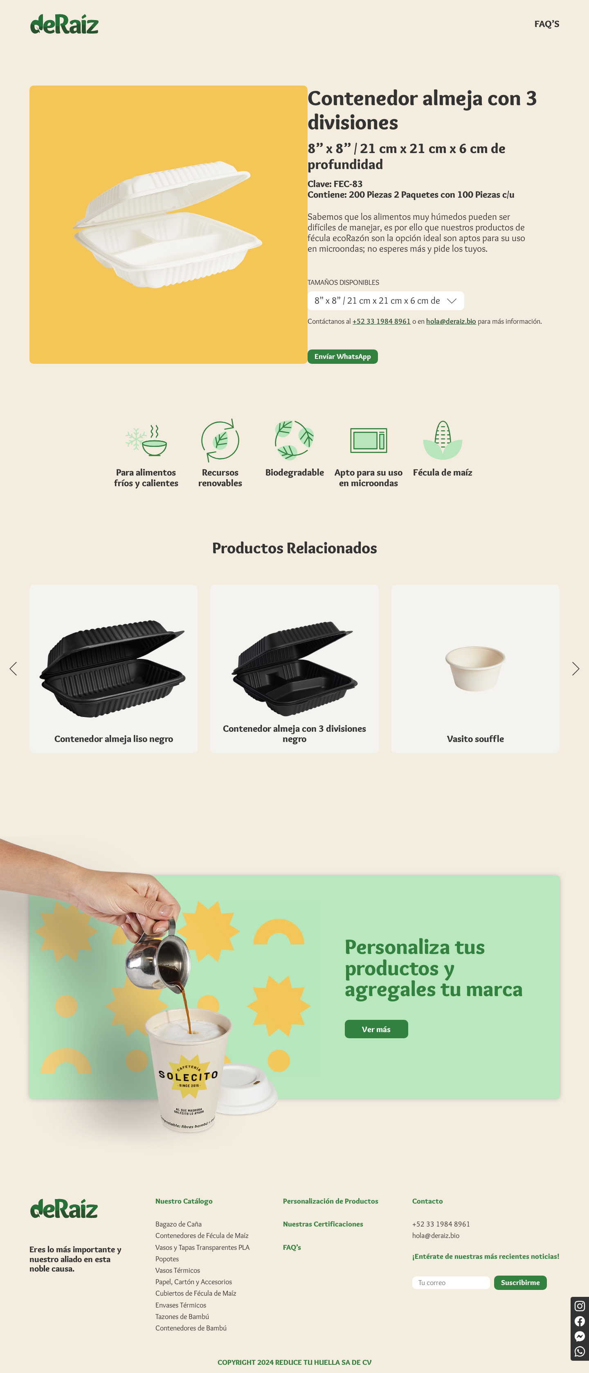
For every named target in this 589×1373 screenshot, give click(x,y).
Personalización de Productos (330, 1189)
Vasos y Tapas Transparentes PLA (202, 1235)
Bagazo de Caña (178, 1212)
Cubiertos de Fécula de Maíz (195, 1281)
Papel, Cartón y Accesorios (193, 1269)
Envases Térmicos (180, 1292)
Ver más (377, 1017)
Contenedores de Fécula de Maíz (202, 1223)
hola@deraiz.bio (451, 308)
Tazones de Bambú (182, 1304)
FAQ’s (292, 1235)
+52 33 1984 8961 (382, 308)
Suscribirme (520, 1270)
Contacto (427, 1188)
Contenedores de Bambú (191, 1315)
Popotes (167, 1246)
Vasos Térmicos (177, 1258)
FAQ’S (547, 23)
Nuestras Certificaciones (323, 1212)
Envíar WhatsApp (343, 344)
